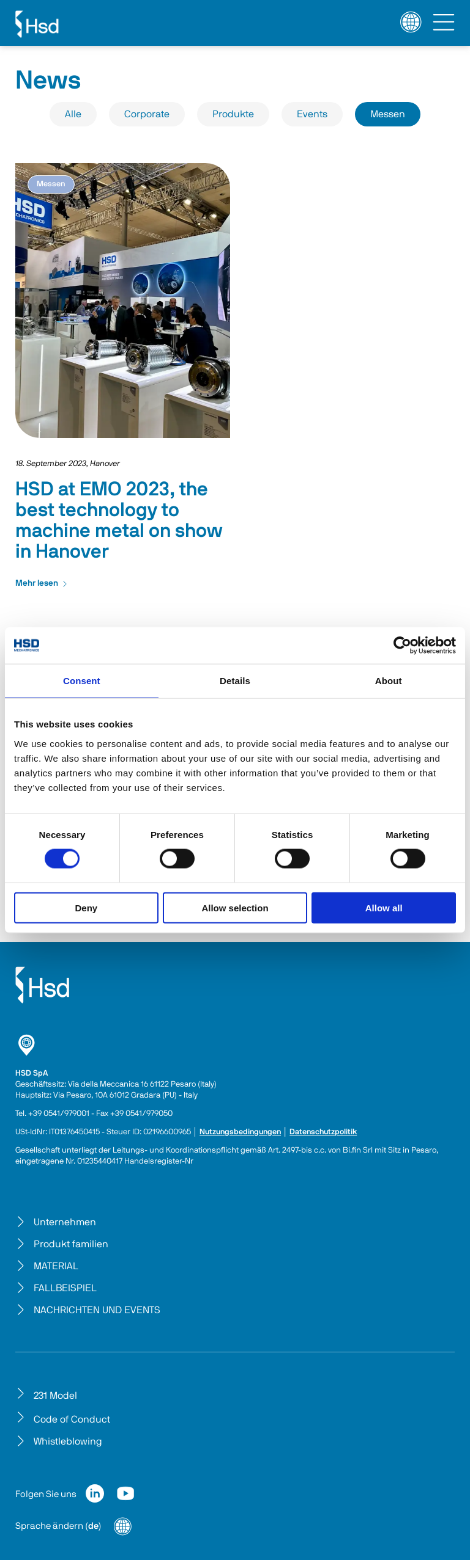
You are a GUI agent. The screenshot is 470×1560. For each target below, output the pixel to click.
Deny (86, 907)
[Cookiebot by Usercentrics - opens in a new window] (402, 645)
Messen (387, 114)
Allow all (384, 907)
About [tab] (388, 681)
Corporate (147, 114)
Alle (73, 114)
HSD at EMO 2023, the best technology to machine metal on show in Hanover (119, 520)
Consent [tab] (81, 681)
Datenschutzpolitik (323, 1132)
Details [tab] (235, 681)
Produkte (233, 114)
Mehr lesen (41, 583)
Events (312, 114)
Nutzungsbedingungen (240, 1132)
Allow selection (234, 907)
